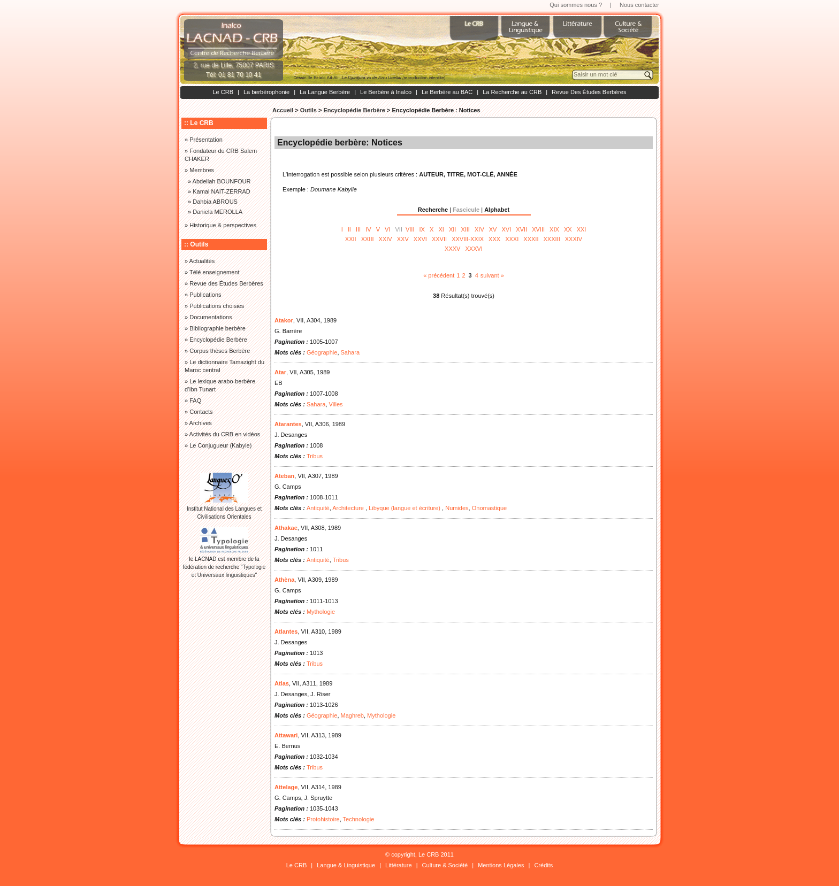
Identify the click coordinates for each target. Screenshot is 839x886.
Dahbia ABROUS (215, 201)
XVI (507, 229)
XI (441, 229)
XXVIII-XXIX (468, 239)
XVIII (538, 229)
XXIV (385, 239)
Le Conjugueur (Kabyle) (220, 445)
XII (452, 229)
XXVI (420, 239)
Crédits (543, 865)
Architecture (348, 508)
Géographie (322, 352)
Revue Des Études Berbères (589, 92)
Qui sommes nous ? (576, 5)
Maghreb (352, 715)
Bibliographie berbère (217, 328)
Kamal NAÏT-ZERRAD (221, 191)
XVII (521, 229)
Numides (456, 508)
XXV (403, 239)
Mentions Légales (501, 865)
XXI (581, 229)
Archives (200, 423)
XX (568, 229)
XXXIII (552, 239)
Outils (308, 110)
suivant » (492, 275)
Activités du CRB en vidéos (225, 434)
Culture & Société (445, 865)
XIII (465, 229)
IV (368, 229)
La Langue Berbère (325, 92)
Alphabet (496, 209)
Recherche (433, 209)
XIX (554, 229)
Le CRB (222, 92)
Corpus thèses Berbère (219, 351)
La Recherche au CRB (512, 92)
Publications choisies (216, 306)
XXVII (439, 239)
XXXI (511, 239)
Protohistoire (323, 819)
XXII (350, 239)
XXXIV (573, 239)
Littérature (398, 865)
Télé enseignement (214, 272)
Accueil (282, 110)
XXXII (530, 239)
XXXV (452, 248)
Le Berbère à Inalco (385, 92)
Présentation (206, 139)
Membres (201, 170)
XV (493, 229)
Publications (205, 294)
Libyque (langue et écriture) (405, 508)
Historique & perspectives (222, 225)
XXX (494, 239)
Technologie (359, 819)
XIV (479, 229)
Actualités (202, 261)
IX (422, 229)
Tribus (315, 456)
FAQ (195, 400)
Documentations (210, 317)
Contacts (200, 412)
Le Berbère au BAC (447, 92)
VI (387, 229)
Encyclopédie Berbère (354, 110)
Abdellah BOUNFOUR (222, 181)
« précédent (438, 275)
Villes (336, 404)
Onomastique (489, 508)
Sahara (350, 352)
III (358, 229)
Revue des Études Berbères (226, 283)
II (349, 229)
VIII (410, 229)
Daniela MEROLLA (217, 212)
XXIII (367, 239)
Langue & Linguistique (346, 865)
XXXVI (474, 248)
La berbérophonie (266, 92)
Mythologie (321, 611)
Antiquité (318, 508)
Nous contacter (639, 5)
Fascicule (466, 209)
